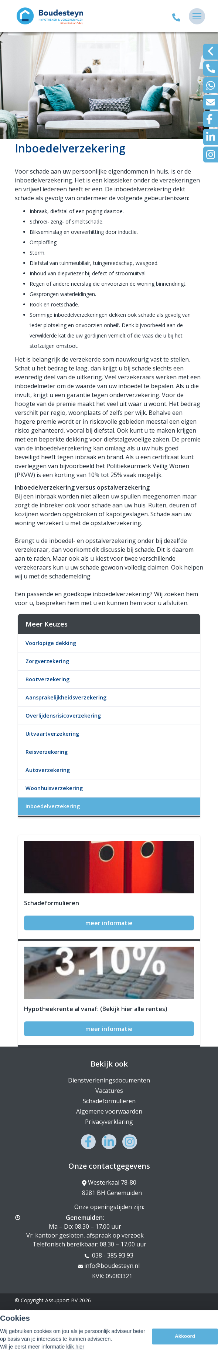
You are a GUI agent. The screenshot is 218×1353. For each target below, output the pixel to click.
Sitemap (24, 1310)
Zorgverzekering (47, 661)
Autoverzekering (47, 769)
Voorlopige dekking (50, 643)
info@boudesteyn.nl (109, 1265)
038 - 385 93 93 (109, 1255)
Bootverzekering (47, 679)
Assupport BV (61, 1300)
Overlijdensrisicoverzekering (63, 715)
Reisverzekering (46, 751)
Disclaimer (27, 1321)
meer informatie (109, 923)
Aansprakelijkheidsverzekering (65, 697)
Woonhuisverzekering (54, 788)
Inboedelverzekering (52, 806)
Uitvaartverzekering (52, 733)
